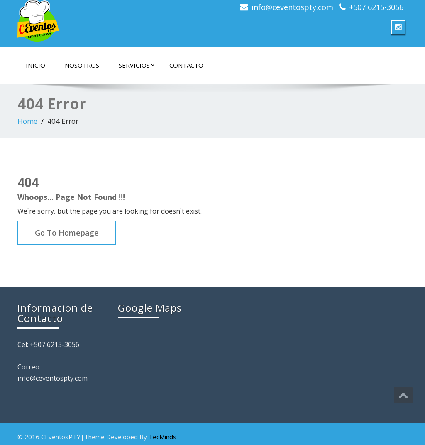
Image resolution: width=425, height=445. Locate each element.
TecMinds (162, 437)
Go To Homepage (67, 233)
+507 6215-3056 (376, 7)
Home (27, 121)
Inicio (35, 65)
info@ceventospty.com (292, 7)
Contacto (186, 65)
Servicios (137, 65)
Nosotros (82, 65)
